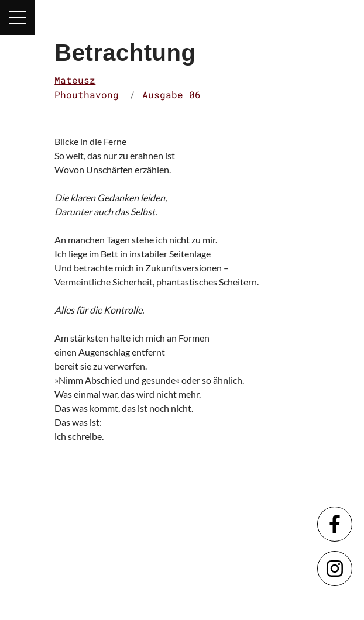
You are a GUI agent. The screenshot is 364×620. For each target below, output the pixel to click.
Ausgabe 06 (171, 94)
